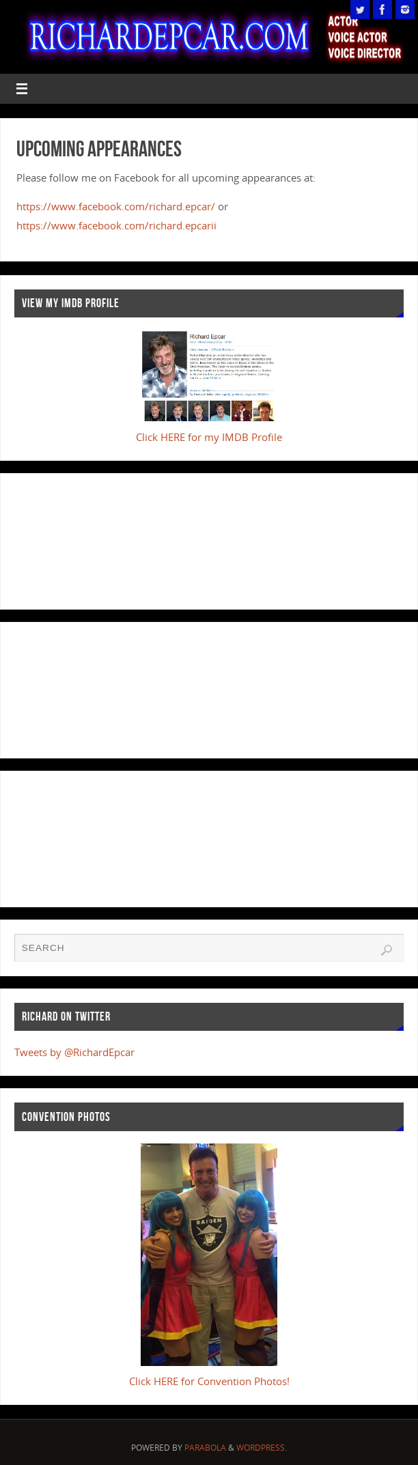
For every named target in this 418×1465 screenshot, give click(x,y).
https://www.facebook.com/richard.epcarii (116, 225)
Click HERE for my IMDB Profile (209, 437)
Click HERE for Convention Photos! (209, 1381)
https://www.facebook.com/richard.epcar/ (115, 206)
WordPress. (261, 1447)
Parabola (205, 1447)
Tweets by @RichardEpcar (74, 1052)
